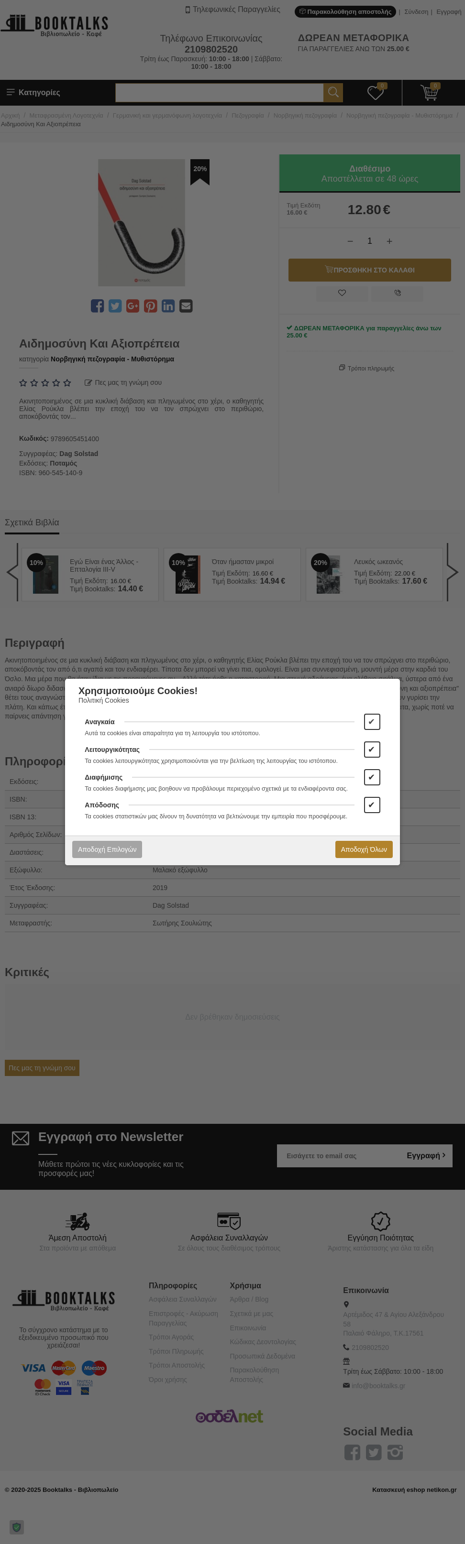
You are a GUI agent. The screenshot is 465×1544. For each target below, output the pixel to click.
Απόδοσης (102, 805)
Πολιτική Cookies (103, 700)
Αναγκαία (99, 722)
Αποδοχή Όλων (364, 849)
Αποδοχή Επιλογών (107, 849)
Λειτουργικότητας (112, 749)
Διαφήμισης (103, 777)
